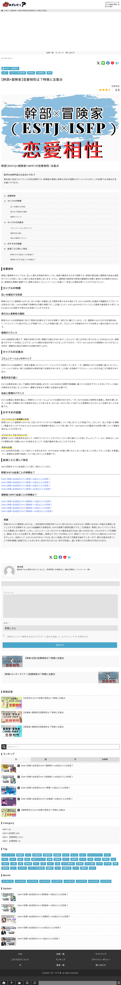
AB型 (13, 868)
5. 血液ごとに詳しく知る (15, 249)
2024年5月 (69, 885)
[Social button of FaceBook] (108, 63)
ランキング (59, 53)
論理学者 (66, 872)
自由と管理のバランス (18, 238)
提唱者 (5, 872)
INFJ (13, 872)
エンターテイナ (8, 859)
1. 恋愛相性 (10, 196)
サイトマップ (100, 958)
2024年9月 (20, 885)
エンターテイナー (95, 859)
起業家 (74, 863)
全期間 (105, 763)
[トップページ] (2, 11)
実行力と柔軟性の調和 (18, 212)
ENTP (65, 859)
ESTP (82, 863)
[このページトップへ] (20, 969)
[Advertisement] (60, 31)
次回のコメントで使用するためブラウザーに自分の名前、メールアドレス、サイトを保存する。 (48, 641)
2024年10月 (8, 885)
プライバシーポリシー (100, 964)
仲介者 (107, 868)
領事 (50, 863)
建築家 (28, 868)
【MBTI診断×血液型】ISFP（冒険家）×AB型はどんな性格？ (27, 511)
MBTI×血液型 (7, 769)
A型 (57, 868)
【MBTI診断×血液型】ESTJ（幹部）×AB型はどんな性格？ (26, 489)
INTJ (36, 868)
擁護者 (49, 872)
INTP (76, 872)
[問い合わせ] (35, 982)
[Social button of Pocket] (112, 63)
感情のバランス (16, 217)
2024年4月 (81, 885)
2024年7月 (44, 885)
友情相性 (37, 859)
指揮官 (57, 863)
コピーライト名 (55, 977)
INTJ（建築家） (68, 868)
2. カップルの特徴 (12, 201)
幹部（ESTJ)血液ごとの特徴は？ (22, 255)
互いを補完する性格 (17, 207)
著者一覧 (60, 969)
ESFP (107, 859)
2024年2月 (105, 885)
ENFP (92, 872)
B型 (20, 868)
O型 (43, 868)
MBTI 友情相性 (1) (12, 845)
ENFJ (82, 859)
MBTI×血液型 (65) (11, 837)
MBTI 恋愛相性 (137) (13, 841)
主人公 (74, 859)
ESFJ (5, 863)
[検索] (3, 751)
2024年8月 (32, 885)
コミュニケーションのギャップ (21, 228)
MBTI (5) (7, 833)
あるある (22, 872)
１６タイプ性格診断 (17, 73)
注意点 (5, 868)
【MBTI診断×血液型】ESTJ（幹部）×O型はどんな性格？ (26, 482)
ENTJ (66, 863)
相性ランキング (38, 863)
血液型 (80, 868)
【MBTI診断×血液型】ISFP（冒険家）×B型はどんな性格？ (26, 508)
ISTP (98, 863)
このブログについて (20, 964)
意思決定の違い (16, 233)
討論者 (57, 859)
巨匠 (90, 863)
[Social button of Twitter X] (98, 63)
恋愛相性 (40, 73)
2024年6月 (57, 885)
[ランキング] (19, 982)
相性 (27, 863)
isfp (113, 863)
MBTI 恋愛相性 (10, 10)
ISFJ (58, 872)
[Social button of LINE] (103, 63)
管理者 (20, 859)
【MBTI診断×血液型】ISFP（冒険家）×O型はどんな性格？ (26, 505)
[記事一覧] (27, 982)
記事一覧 (50, 53)
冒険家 (31, 73)
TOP (20, 958)
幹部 (49, 73)
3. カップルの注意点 (14, 222)
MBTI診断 (90, 868)
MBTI (5, 73)
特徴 (115, 868)
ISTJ (28, 859)
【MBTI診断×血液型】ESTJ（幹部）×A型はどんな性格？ (25, 479)
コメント (8, 593)
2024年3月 (93, 885)
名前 (6, 627)
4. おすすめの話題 (13, 244)
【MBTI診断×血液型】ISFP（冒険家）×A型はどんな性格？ (26, 501)
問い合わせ (70, 53)
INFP (99, 868)
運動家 (84, 872)
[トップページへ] (4, 982)
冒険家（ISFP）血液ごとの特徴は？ (23, 260)
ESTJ (12, 863)
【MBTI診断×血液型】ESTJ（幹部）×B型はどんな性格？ (25, 486)
